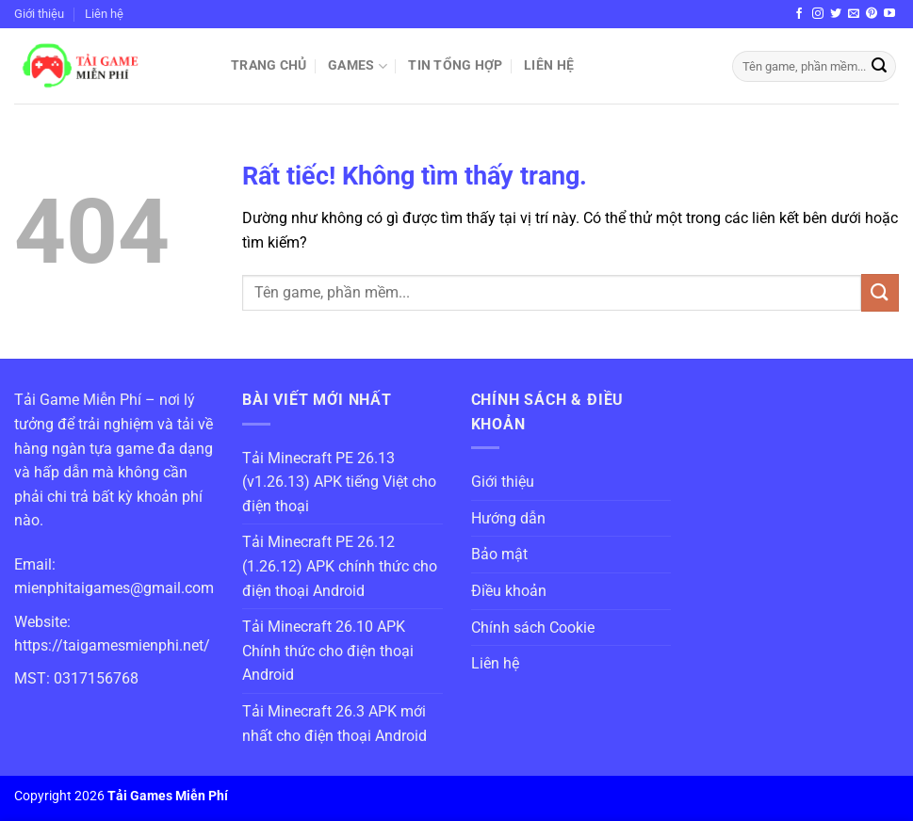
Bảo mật (499, 554)
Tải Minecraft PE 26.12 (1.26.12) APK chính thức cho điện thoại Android (339, 566)
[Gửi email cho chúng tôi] (853, 14)
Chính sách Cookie (533, 627)
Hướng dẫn (508, 518)
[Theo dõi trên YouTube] (889, 14)
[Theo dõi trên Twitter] (835, 14)
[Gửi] (879, 67)
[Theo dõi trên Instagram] (817, 14)
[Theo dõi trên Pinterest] (871, 14)
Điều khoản (508, 591)
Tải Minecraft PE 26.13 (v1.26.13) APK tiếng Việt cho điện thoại (339, 482)
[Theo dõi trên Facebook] (799, 14)
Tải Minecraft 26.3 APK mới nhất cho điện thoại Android (334, 723)
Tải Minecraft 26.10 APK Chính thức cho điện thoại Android (328, 651)
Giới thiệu (39, 14)
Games (357, 66)
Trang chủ (269, 65)
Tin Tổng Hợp (455, 65)
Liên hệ (104, 14)
